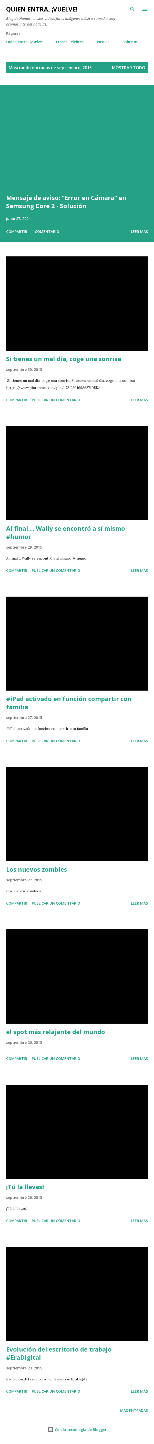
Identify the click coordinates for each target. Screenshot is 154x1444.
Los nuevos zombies (36, 869)
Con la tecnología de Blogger (77, 1429)
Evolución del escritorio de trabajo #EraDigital (59, 1353)
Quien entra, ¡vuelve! (41, 9)
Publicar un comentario (56, 399)
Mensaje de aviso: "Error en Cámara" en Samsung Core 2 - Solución (66, 201)
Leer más (139, 231)
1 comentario (45, 231)
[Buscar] (132, 9)
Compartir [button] (16, 231)
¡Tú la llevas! (25, 1186)
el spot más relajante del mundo (55, 1031)
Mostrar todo (128, 67)
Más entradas (134, 1410)
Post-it (103, 41)
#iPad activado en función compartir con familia (68, 702)
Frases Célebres (70, 41)
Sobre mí (130, 41)
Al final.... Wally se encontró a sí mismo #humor (65, 532)
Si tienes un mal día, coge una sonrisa (63, 358)
